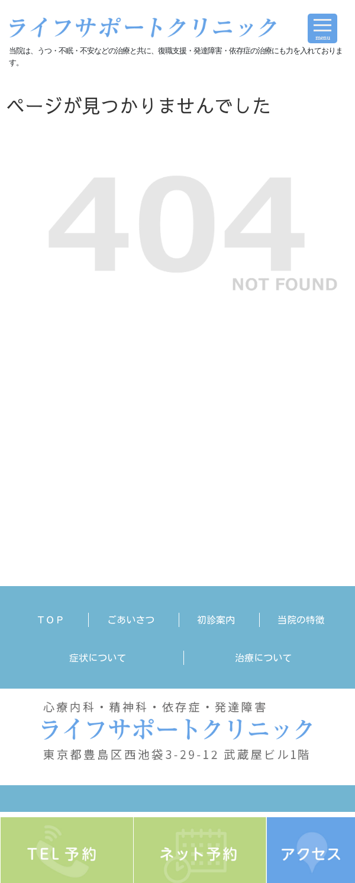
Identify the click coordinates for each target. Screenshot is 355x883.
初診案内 (216, 620)
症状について (97, 658)
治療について (263, 658)
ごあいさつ (130, 620)
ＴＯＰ (50, 620)
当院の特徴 (301, 620)
